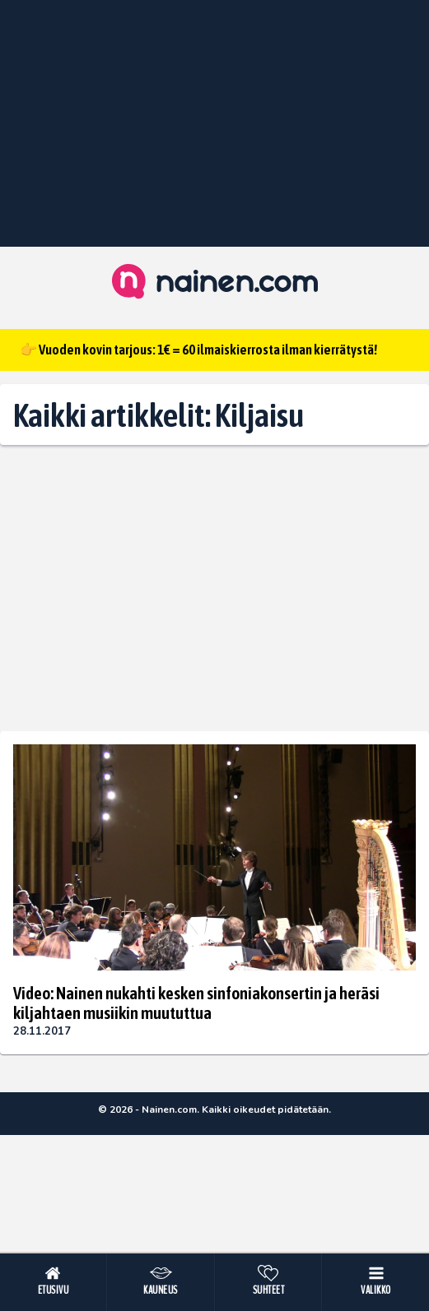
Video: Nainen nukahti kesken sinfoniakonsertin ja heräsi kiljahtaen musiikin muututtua (196, 1002)
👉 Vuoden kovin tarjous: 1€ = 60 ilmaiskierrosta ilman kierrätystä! (198, 349)
